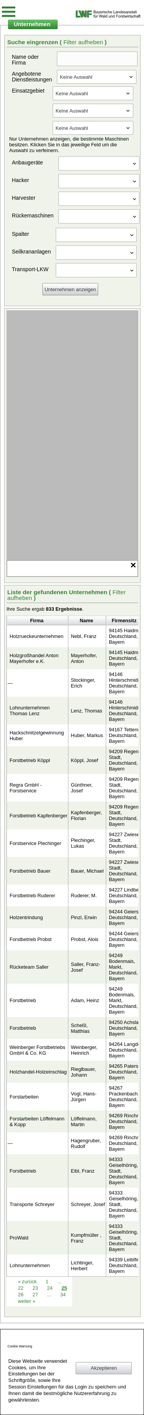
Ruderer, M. (84, 895)
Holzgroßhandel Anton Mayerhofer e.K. (34, 658)
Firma (37, 620)
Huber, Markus (87, 735)
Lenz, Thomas (86, 711)
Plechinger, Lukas (83, 843)
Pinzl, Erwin (84, 917)
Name (86, 620)
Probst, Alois (85, 939)
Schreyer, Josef (88, 1204)
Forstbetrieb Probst (31, 939)
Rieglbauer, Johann (83, 1072)
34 (62, 1294)
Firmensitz (124, 620)
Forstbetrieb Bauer (30, 871)
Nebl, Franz (84, 636)
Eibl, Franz (83, 1171)
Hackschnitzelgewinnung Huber (37, 735)
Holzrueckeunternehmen (36, 636)
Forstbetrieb (23, 1000)
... (49, 1294)
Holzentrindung (26, 917)
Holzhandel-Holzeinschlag (38, 1072)
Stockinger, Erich (83, 683)
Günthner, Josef (82, 788)
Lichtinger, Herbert (82, 1265)
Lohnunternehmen (30, 1265)
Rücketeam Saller (29, 967)
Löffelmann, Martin (84, 1121)
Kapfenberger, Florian (86, 815)
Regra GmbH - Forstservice (26, 788)
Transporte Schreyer (32, 1204)
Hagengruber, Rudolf (86, 1143)
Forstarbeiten (24, 1097)
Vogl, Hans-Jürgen (84, 1096)
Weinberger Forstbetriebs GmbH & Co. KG (37, 1050)
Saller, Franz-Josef (85, 967)
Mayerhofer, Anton (84, 658)
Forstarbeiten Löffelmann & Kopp (37, 1121)
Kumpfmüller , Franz (86, 1238)
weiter (26, 1301)
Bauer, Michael (87, 871)
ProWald (19, 1238)
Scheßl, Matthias (80, 1028)
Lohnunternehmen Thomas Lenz (30, 710)
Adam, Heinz (85, 1000)
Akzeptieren (104, 1368)
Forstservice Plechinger (35, 843)
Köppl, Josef (84, 760)
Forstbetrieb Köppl (30, 760)
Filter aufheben (84, 42)
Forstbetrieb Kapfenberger (38, 816)
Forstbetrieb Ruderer (32, 895)
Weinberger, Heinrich (84, 1050)
